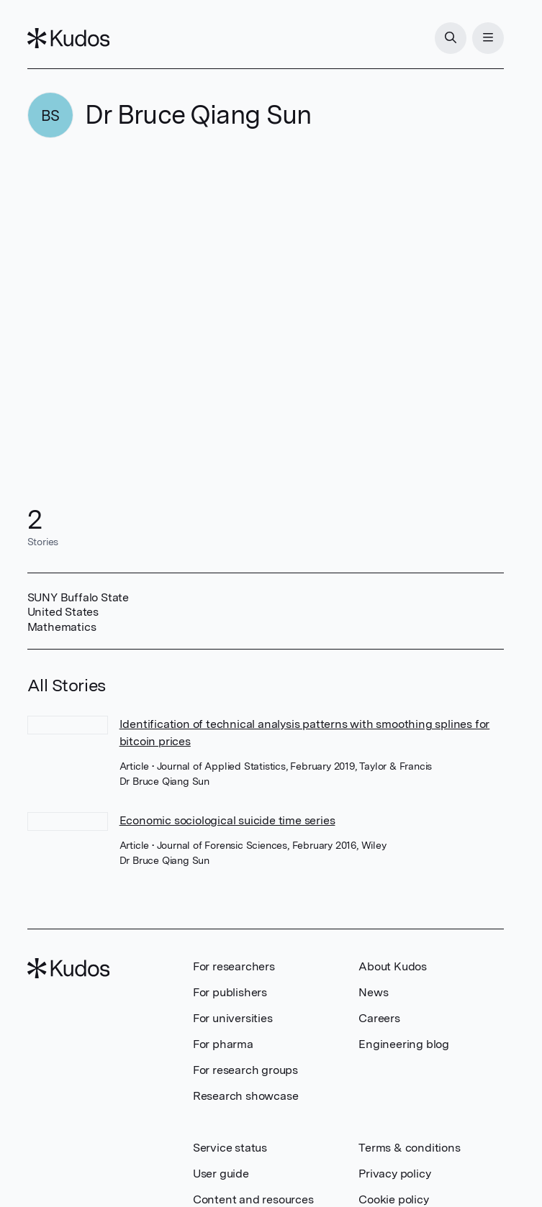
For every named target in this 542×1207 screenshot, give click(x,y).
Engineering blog (403, 1044)
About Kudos (392, 966)
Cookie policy (393, 1199)
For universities (233, 1018)
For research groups (245, 1070)
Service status (230, 1147)
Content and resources (253, 1199)
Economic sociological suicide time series (227, 820)
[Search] (450, 38)
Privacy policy (394, 1173)
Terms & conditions (409, 1147)
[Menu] (488, 38)
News (373, 992)
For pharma (223, 1044)
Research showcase (246, 1096)
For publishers (230, 992)
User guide (221, 1173)
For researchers (234, 966)
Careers (379, 1018)
